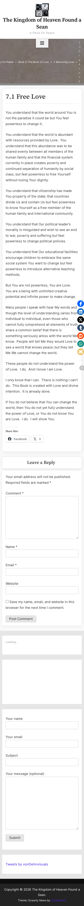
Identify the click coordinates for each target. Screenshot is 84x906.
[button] (80, 303)
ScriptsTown (58, 900)
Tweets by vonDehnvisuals (27, 864)
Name (11, 547)
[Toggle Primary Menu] (42, 43)
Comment (15, 493)
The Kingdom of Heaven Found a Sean (42, 23)
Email (11, 565)
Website (12, 583)
